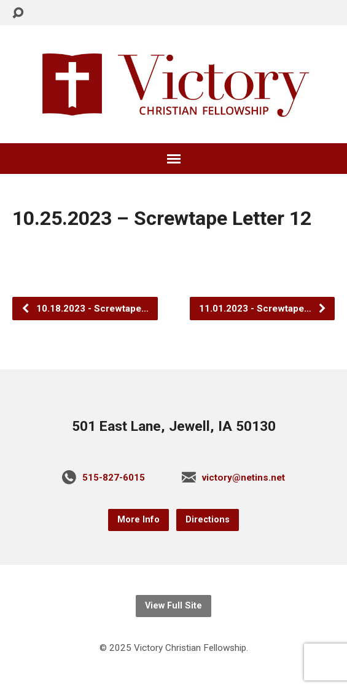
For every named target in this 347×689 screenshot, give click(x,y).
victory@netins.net (243, 477)
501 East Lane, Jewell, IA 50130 (174, 426)
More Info (138, 519)
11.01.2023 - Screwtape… (263, 308)
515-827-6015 (113, 477)
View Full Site (173, 605)
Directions (207, 519)
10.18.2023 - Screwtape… (85, 308)
